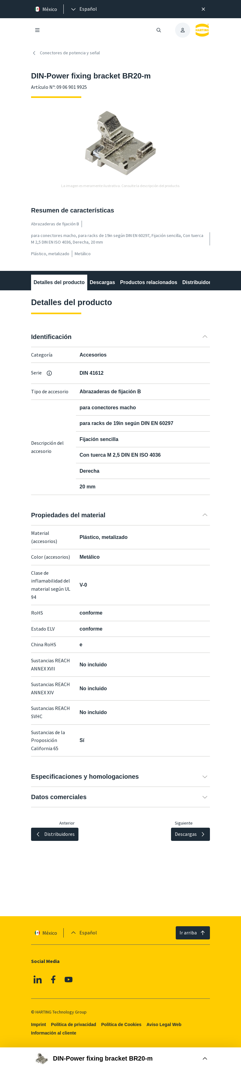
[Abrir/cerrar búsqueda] (159, 30)
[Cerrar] (203, 9)
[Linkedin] (37, 979)
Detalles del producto (59, 282)
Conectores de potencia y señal (65, 53)
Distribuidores (199, 282)
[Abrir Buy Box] (120, 1058)
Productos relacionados (148, 282)
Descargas (102, 282)
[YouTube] (68, 979)
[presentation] (83, 9)
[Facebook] (53, 979)
